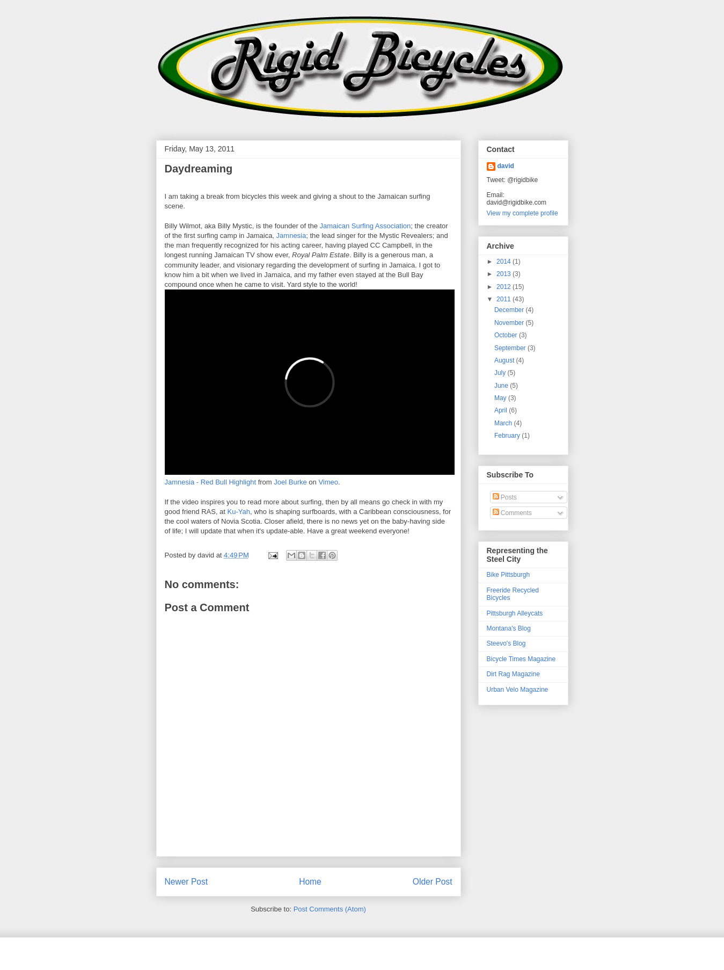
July (501, 373)
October (506, 335)
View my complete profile (522, 213)
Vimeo (328, 482)
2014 (504, 261)
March (504, 423)
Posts (505, 497)
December (510, 310)
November (510, 323)
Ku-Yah (239, 512)
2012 (504, 287)
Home (310, 881)
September (511, 348)
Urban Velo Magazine (518, 689)
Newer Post (186, 881)
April (501, 410)
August (505, 360)
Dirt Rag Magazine (513, 674)
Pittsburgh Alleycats (515, 613)
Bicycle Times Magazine (521, 659)
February (508, 435)
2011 (504, 299)
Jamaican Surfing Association (365, 226)
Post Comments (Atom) (330, 909)
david (506, 166)
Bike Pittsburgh (508, 574)
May (501, 398)
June (502, 385)
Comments (512, 513)
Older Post (432, 881)
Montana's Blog (509, 628)
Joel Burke (290, 482)
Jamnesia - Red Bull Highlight (211, 482)
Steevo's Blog (506, 643)
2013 (504, 274)
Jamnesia (291, 235)
